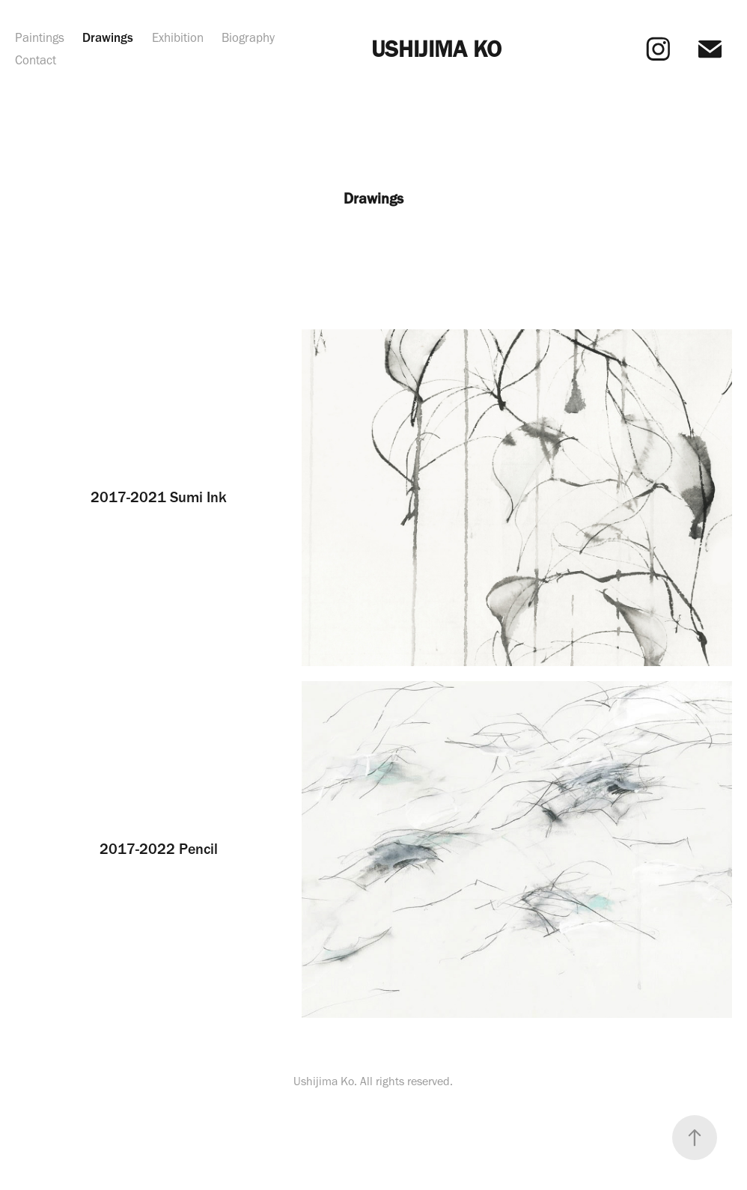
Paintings (39, 37)
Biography (248, 37)
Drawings (107, 37)
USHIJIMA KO (436, 48)
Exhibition (178, 37)
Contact (35, 59)
